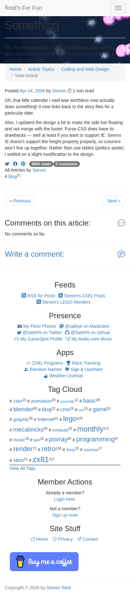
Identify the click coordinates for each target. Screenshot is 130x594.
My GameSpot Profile (38, 338)
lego (70, 418)
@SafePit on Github (87, 332)
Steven (59, 90)
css (81, 410)
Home (39, 539)
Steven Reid (59, 587)
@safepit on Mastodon (84, 326)
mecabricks (28, 429)
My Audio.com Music (89, 338)
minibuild (60, 430)
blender (23, 409)
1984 (18, 401)
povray (58, 439)
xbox (18, 460)
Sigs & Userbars (84, 369)
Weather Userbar (63, 375)
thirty (70, 449)
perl (37, 440)
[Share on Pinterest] (23, 163)
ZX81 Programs (44, 363)
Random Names (43, 369)
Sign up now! (65, 515)
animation (41, 401)
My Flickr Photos (36, 326)
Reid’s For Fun (23, 8)
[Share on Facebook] (15, 163)
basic (89, 401)
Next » (114, 200)
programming (95, 439)
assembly (67, 401)
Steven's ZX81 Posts (81, 295)
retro (48, 449)
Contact (87, 539)
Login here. (65, 499)
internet (46, 419)
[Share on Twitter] (7, 163)
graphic (21, 419)
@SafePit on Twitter (39, 332)
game (100, 409)
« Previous (20, 200)
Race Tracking (83, 363)
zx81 (41, 459)
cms (65, 409)
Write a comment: (34, 254)
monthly (90, 429)
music (19, 439)
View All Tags (23, 468)
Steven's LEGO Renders (63, 302)
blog (13, 176)
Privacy (62, 539)
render (23, 449)
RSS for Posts (38, 295)
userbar (91, 449)
